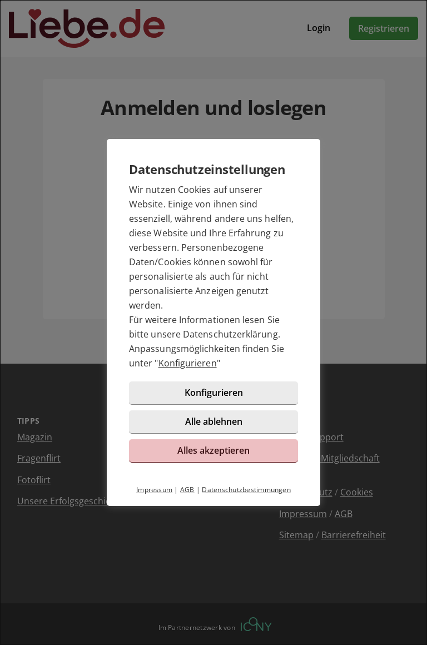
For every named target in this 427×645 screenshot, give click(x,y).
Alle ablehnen (213, 421)
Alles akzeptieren (213, 450)
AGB (187, 489)
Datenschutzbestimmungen (246, 489)
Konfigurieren (187, 363)
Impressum (154, 489)
